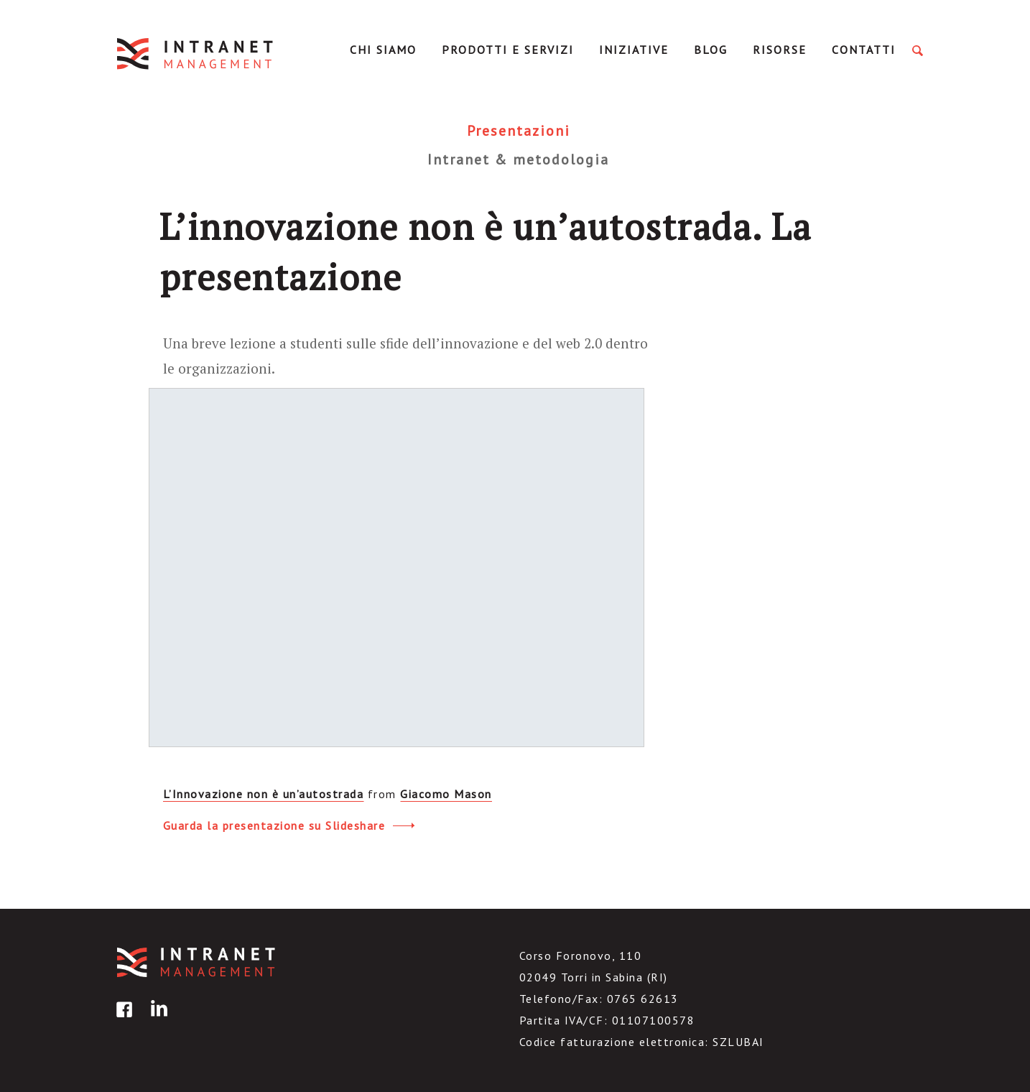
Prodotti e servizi (508, 49)
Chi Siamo (383, 49)
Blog (711, 49)
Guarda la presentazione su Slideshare (288, 823)
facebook (122, 1020)
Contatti (864, 49)
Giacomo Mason (446, 794)
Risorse (780, 49)
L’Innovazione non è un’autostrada (263, 794)
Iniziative (634, 49)
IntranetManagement (196, 53)
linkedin (156, 1020)
